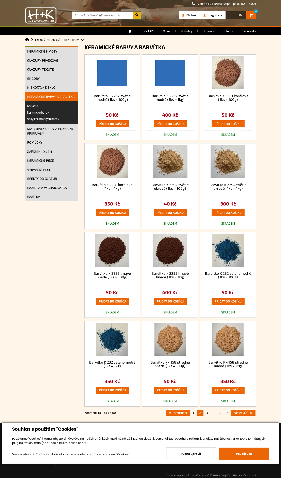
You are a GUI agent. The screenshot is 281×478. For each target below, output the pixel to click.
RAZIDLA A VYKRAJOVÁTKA (47, 187)
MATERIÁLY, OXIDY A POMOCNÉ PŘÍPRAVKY (50, 131)
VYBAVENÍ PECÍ (38, 169)
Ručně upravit (191, 454)
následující (243, 412)
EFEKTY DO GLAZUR (42, 178)
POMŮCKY (34, 142)
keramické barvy (38, 112)
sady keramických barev (43, 119)
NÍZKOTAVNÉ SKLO (41, 87)
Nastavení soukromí (244, 475)
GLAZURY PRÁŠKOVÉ (42, 60)
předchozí (178, 412)
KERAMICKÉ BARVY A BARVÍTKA (51, 96)
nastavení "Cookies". (116, 454)
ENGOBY (33, 78)
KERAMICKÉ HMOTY (42, 51)
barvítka (32, 106)
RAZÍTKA (33, 196)
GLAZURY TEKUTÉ (40, 69)
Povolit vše (244, 454)
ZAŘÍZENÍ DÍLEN (39, 151)
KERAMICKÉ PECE (40, 160)
